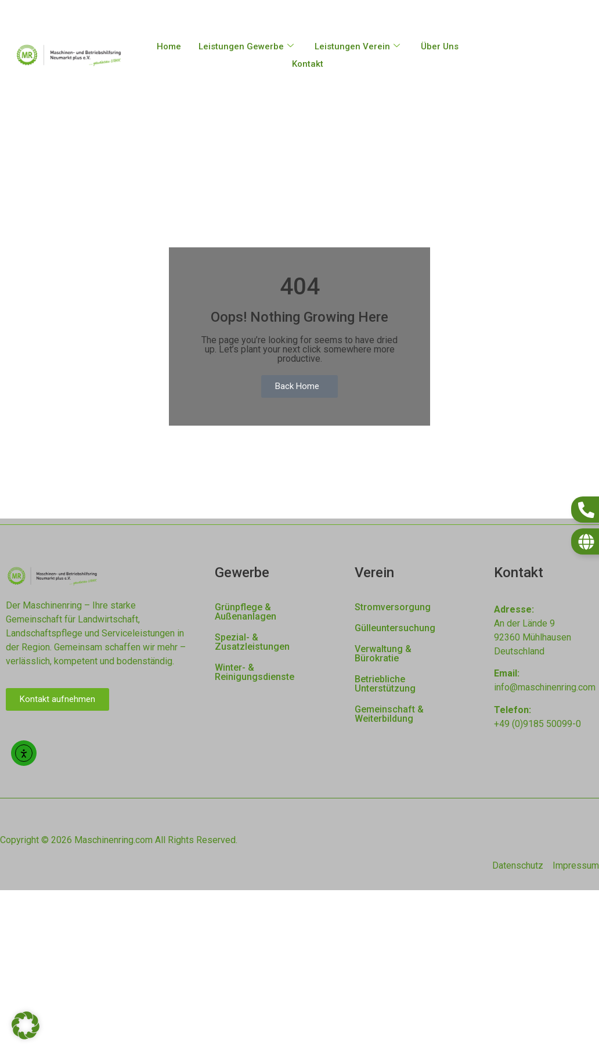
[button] (25, 1025)
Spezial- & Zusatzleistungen (252, 642)
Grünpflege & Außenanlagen (245, 612)
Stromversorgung (393, 607)
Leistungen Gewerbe (246, 46)
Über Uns (440, 46)
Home (169, 46)
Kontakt (307, 64)
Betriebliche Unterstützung (385, 684)
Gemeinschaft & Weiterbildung (389, 714)
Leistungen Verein (357, 46)
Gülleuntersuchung (395, 628)
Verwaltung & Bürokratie (383, 653)
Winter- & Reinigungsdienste (254, 672)
